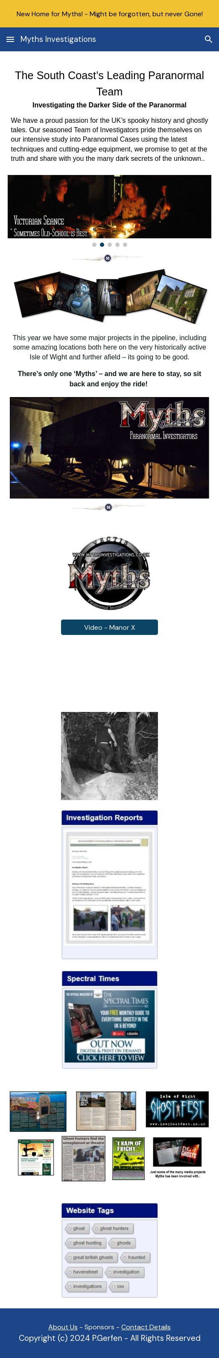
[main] (110, 118)
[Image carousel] (110, 211)
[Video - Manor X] (109, 627)
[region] (109, 13)
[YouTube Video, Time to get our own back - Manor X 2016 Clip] (109, 673)
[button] (10, 39)
